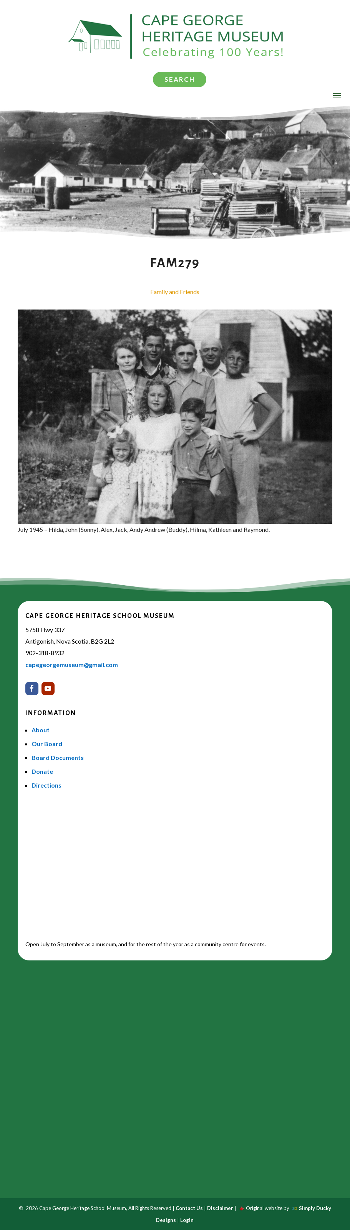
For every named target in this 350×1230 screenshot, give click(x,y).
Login (187, 1220)
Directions (46, 785)
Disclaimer (220, 1208)
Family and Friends (174, 291)
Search (179, 79)
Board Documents (58, 757)
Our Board (47, 743)
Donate (42, 771)
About (41, 729)
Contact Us (189, 1208)
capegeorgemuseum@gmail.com (71, 664)
